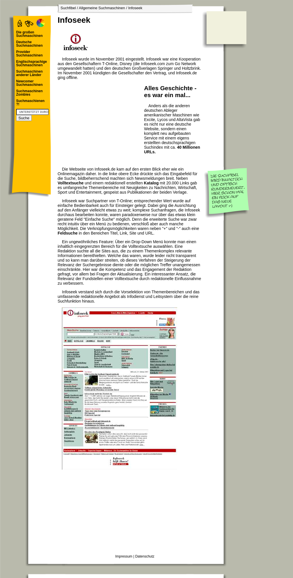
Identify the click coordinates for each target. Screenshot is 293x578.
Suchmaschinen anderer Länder (29, 73)
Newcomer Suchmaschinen (29, 83)
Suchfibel (68, 8)
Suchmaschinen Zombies (29, 93)
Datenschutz (144, 556)
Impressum (123, 556)
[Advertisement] (99, 120)
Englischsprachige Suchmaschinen (31, 63)
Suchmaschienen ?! (30, 102)
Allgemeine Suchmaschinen (102, 8)
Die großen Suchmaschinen (29, 34)
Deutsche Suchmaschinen (29, 44)
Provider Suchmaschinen (29, 53)
